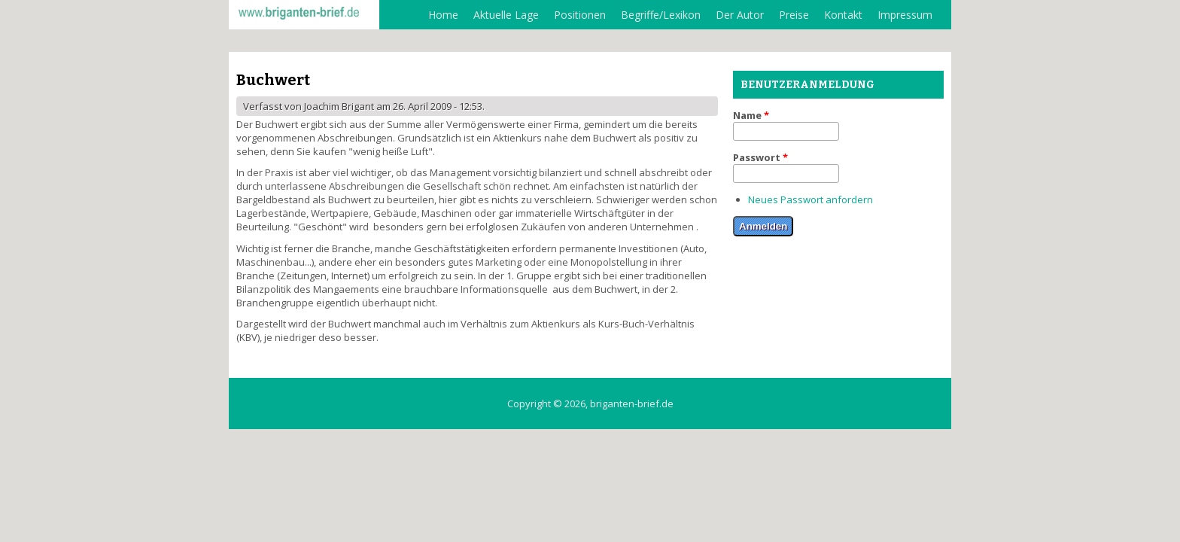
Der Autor (740, 15)
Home (443, 15)
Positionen (580, 15)
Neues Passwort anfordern (810, 199)
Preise (794, 15)
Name (751, 115)
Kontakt (843, 15)
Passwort (760, 157)
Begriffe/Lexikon (661, 15)
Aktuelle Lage (506, 15)
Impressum (904, 15)
